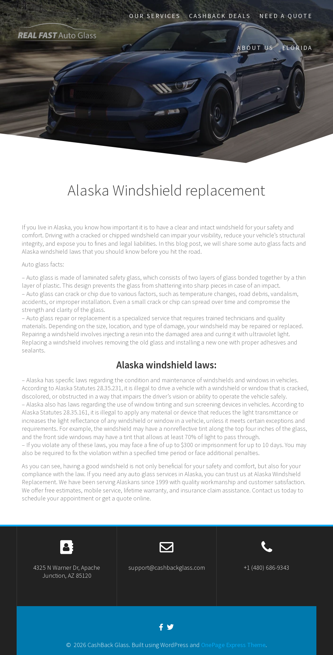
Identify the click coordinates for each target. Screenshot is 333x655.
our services (154, 16)
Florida (297, 48)
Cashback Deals (220, 16)
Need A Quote (286, 16)
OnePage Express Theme (233, 645)
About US (255, 48)
